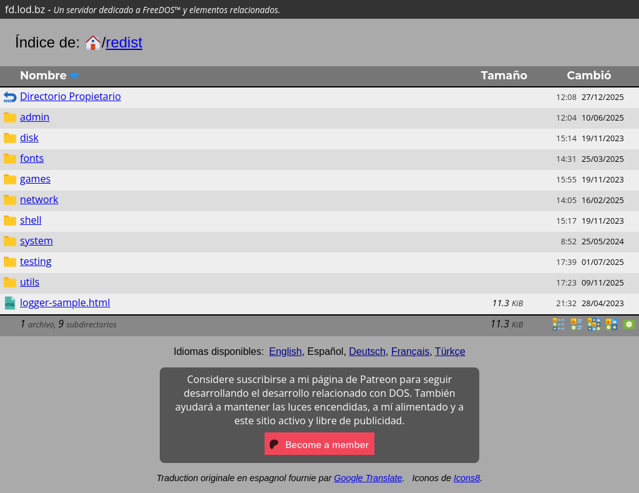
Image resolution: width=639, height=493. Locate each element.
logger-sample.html (65, 302)
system (36, 240)
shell (31, 220)
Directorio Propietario (70, 96)
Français (410, 351)
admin (34, 117)
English (285, 351)
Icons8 (467, 478)
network (39, 199)
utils (29, 282)
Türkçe (450, 351)
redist (123, 42)
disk (29, 137)
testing (36, 261)
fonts (32, 158)
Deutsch (367, 351)
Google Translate (368, 478)
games (35, 179)
